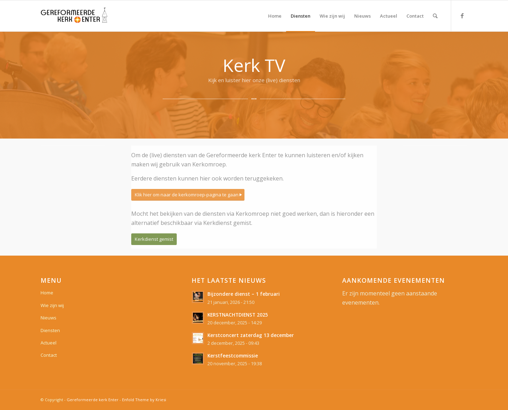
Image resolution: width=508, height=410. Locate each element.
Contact (49, 355)
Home (47, 292)
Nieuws (48, 317)
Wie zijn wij (52, 305)
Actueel (48, 342)
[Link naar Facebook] (462, 15)
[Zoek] (435, 15)
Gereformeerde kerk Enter (93, 399)
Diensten (50, 330)
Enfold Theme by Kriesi (144, 399)
